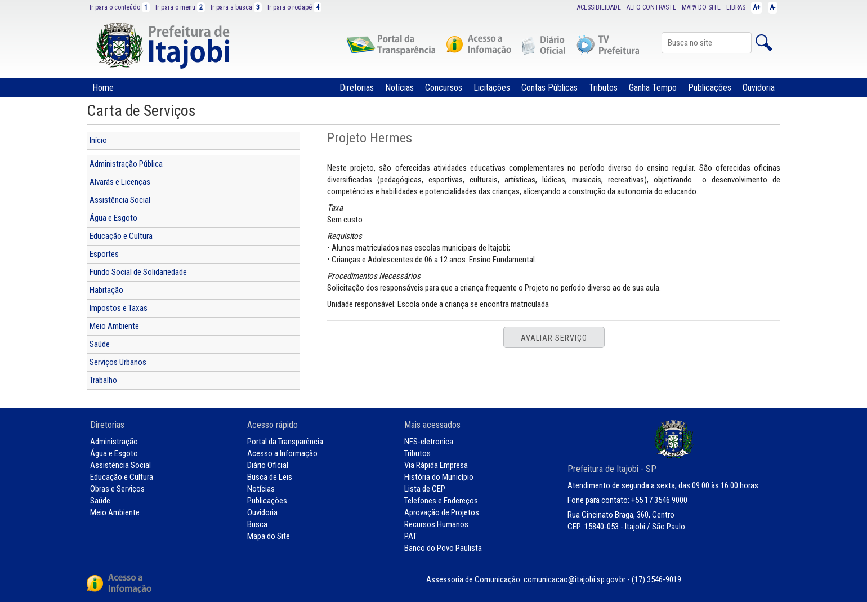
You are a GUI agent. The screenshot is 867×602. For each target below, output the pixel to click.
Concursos (443, 87)
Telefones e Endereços (441, 501)
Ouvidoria (759, 87)
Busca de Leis (269, 477)
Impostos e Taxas (119, 308)
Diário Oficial (267, 465)
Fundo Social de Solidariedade (138, 272)
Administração (114, 441)
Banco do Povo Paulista (443, 548)
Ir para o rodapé (294, 7)
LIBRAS (735, 7)
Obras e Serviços (117, 489)
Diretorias (356, 87)
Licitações (491, 87)
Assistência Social (120, 200)
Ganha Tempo (653, 87)
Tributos (603, 87)
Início (98, 140)
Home (103, 87)
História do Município (438, 477)
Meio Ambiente (114, 326)
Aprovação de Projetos (441, 512)
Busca (257, 524)
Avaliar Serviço (554, 337)
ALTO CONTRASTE (651, 7)
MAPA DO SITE (701, 7)
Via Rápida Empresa (436, 465)
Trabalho (103, 380)
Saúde (100, 344)
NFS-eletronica (428, 441)
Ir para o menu (180, 7)
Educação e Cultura (121, 236)
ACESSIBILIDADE (599, 7)
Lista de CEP (424, 489)
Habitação (106, 290)
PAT (410, 536)
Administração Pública (126, 164)
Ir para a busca (236, 7)
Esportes (104, 254)
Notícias (399, 87)
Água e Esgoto (113, 218)
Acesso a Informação (282, 453)
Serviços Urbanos (118, 362)
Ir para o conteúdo (120, 7)
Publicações (709, 87)
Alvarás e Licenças (120, 182)
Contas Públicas (549, 87)
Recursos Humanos (436, 524)
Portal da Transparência (285, 441)
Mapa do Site (268, 536)
